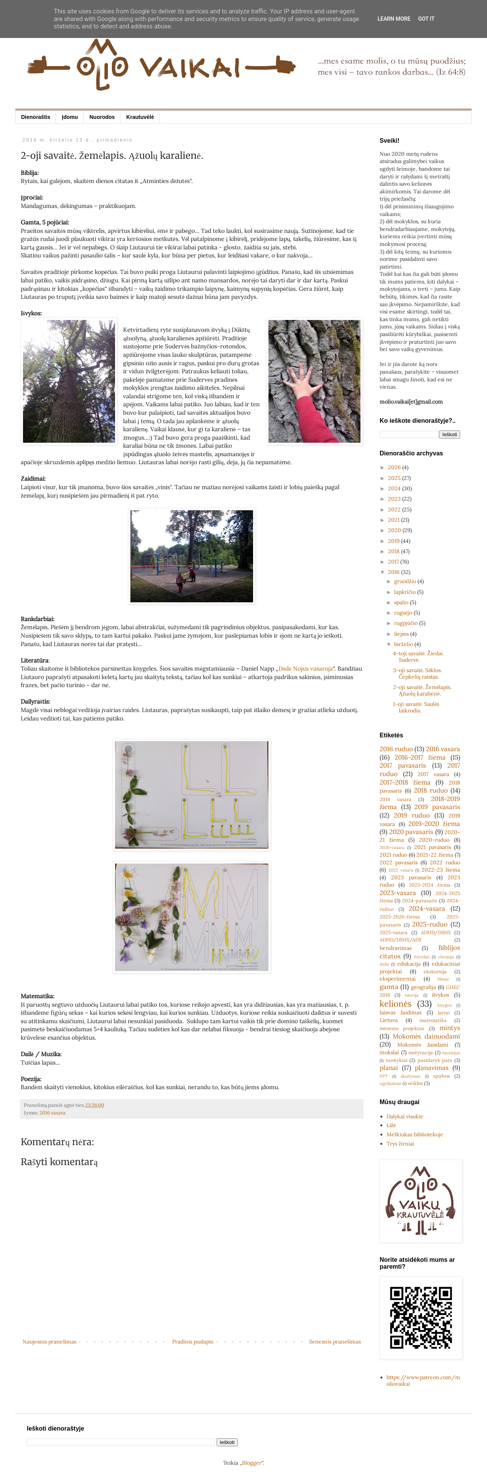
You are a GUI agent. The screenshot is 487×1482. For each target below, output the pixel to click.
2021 (394, 519)
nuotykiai (397, 1060)
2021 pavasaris (432, 847)
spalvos (441, 1076)
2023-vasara (398, 893)
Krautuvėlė (140, 117)
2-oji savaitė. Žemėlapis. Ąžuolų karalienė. (422, 690)
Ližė (391, 1125)
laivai (444, 1012)
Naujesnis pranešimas (49, 1341)
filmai (443, 979)
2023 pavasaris (411, 877)
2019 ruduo (412, 815)
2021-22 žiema (434, 854)
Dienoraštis (35, 117)
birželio (404, 644)
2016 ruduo (396, 749)
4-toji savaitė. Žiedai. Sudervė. (418, 656)
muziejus (451, 1052)
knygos (445, 1005)
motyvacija (420, 1052)
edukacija (409, 963)
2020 (395, 530)
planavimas (432, 1067)
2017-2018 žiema (405, 782)
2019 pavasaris (437, 807)
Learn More (393, 19)
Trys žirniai (400, 1143)
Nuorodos (102, 117)
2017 (394, 561)
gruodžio (405, 581)
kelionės (395, 1003)
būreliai (421, 956)
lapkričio (405, 592)
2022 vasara (400, 870)
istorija (412, 995)
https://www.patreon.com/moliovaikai (423, 1380)
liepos (402, 633)
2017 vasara (433, 774)
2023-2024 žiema (430, 885)
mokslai (389, 1052)
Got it (426, 19)
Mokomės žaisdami (423, 1044)
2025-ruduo (430, 924)
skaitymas (410, 1076)
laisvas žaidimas (400, 1012)
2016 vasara (52, 1112)
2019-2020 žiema (434, 823)
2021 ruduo (393, 854)
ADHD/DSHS (436, 932)
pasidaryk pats (435, 1060)
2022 (395, 509)
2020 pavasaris (411, 832)
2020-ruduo (434, 839)
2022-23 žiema (440, 869)
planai (389, 1067)
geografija (423, 987)
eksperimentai (398, 978)
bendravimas (395, 948)
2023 (395, 498)
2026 (395, 467)
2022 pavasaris (399, 862)
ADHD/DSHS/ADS (400, 939)
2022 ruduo (445, 862)
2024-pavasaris (419, 900)
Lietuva (389, 1020)
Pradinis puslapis (192, 1341)
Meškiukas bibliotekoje (415, 1134)
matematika (433, 1020)
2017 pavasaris (403, 765)
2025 (395, 478)
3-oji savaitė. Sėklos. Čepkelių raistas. (417, 673)
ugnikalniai (390, 1083)
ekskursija (435, 971)
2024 (395, 488)
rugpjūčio (406, 623)
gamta (389, 987)
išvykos (440, 994)
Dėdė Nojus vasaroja (305, 668)
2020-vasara (392, 847)
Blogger (252, 1462)
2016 (394, 572)
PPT (384, 1076)
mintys (449, 1028)
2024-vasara (427, 908)
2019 (394, 540)
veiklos (415, 1083)
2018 (394, 551)
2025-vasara (394, 932)
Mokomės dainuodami (426, 1036)
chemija (446, 956)
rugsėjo (403, 612)
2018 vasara (395, 799)
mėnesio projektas (402, 1028)
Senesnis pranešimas (335, 1341)
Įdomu (70, 117)
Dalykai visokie (405, 1116)
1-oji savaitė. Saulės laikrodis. (416, 707)
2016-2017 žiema (420, 757)
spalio (402, 602)
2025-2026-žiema (400, 916)
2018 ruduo (431, 790)
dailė (384, 964)
